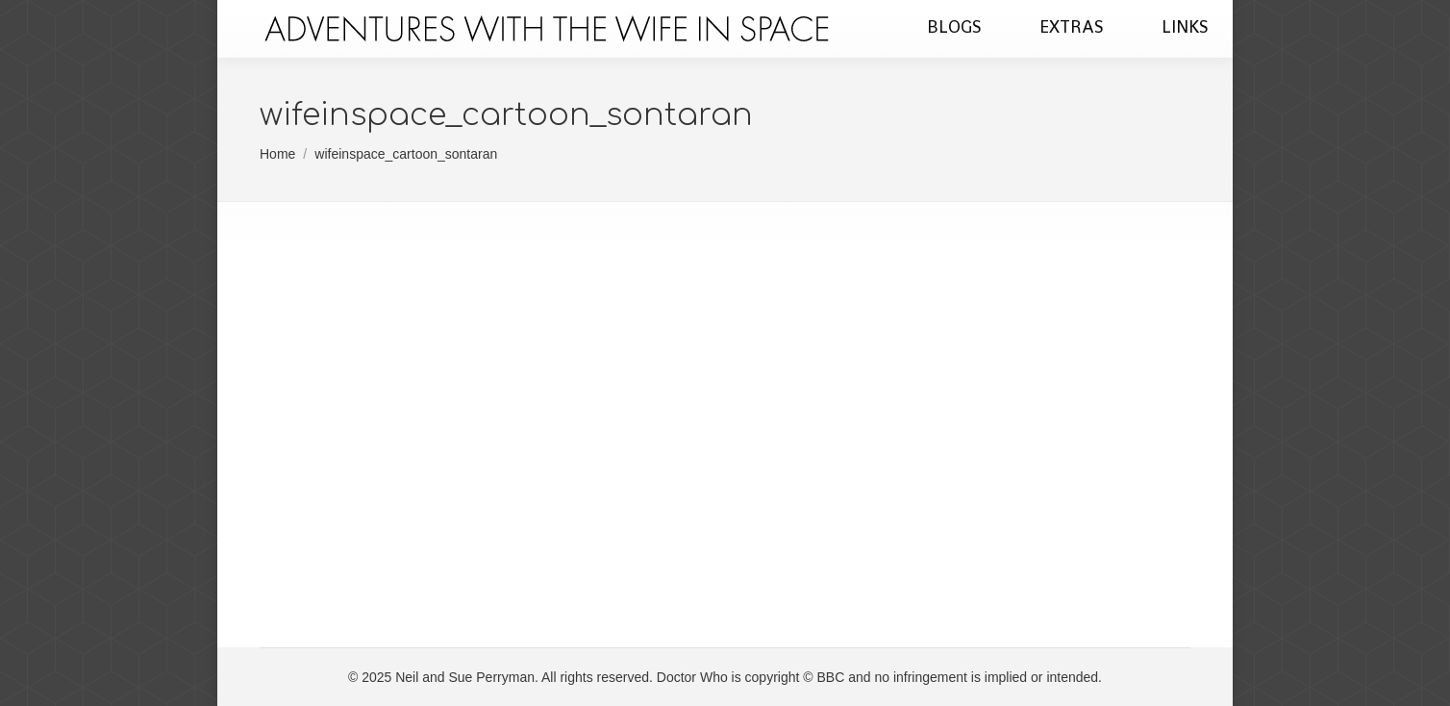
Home (277, 154)
